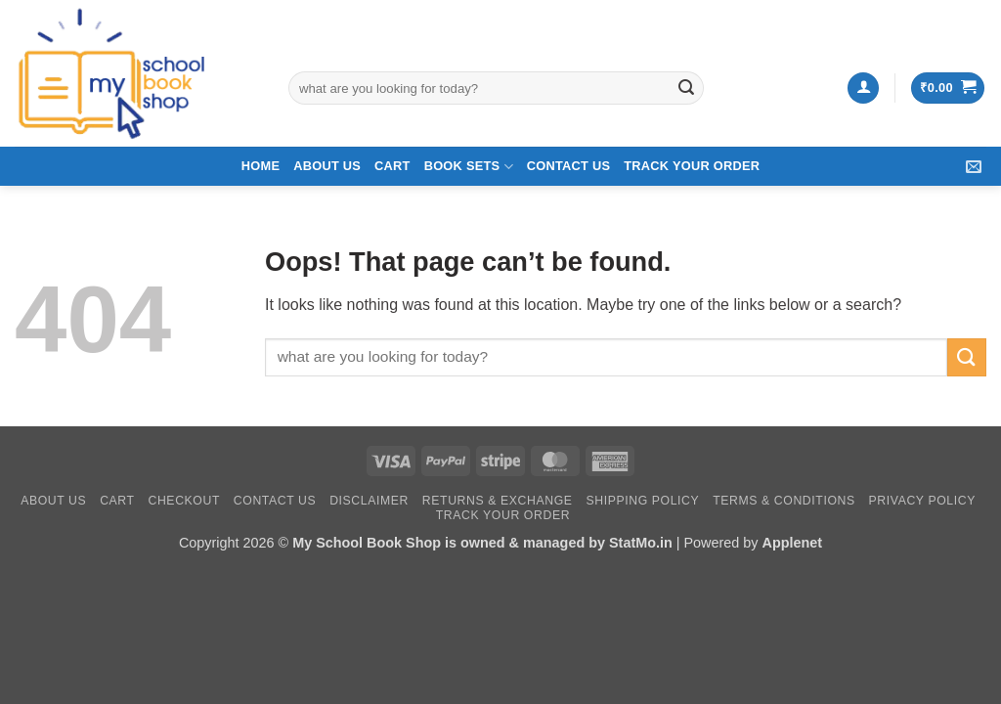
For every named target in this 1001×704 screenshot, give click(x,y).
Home (260, 165)
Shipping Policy (642, 500)
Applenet (792, 542)
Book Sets (468, 166)
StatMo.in (641, 542)
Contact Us (569, 165)
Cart (392, 165)
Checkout (184, 500)
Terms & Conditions (784, 500)
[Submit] (686, 88)
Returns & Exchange (497, 500)
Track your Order (692, 165)
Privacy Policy (922, 500)
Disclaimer (369, 500)
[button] (863, 88)
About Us (327, 165)
